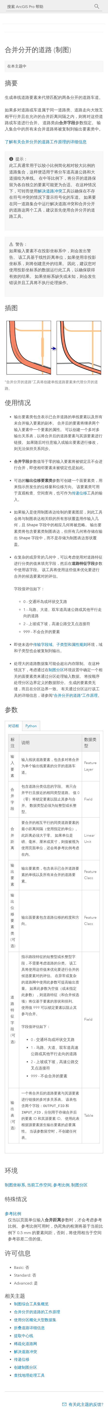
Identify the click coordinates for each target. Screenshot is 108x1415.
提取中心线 (23, 1336)
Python (31, 726)
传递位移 (79, 493)
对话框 (13, 726)
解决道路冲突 (50, 191)
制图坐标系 (15, 1185)
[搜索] (97, 6)
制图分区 (56, 670)
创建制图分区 (25, 1368)
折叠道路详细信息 (29, 1328)
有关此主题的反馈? (86, 1405)
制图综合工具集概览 (31, 1305)
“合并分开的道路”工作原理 (75, 695)
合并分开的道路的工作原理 (37, 1313)
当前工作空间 (39, 1185)
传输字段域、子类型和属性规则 (60, 644)
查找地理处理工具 (29, 1376)
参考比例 (61, 1185)
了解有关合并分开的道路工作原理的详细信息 (46, 141)
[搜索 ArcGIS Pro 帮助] (49, 6)
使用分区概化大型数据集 (35, 1321)
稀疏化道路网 (25, 1344)
